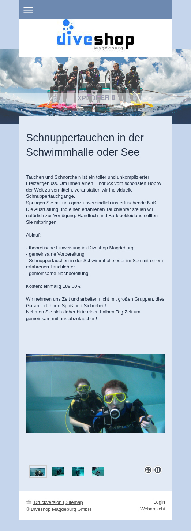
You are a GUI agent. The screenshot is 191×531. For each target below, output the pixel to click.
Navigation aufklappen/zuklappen (95, 10)
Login (159, 502)
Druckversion (44, 502)
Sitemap (74, 502)
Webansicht (152, 509)
